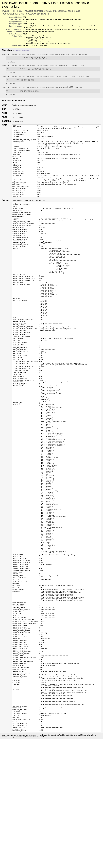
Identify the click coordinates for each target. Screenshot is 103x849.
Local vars (11, 65)
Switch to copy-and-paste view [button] (22, 53)
